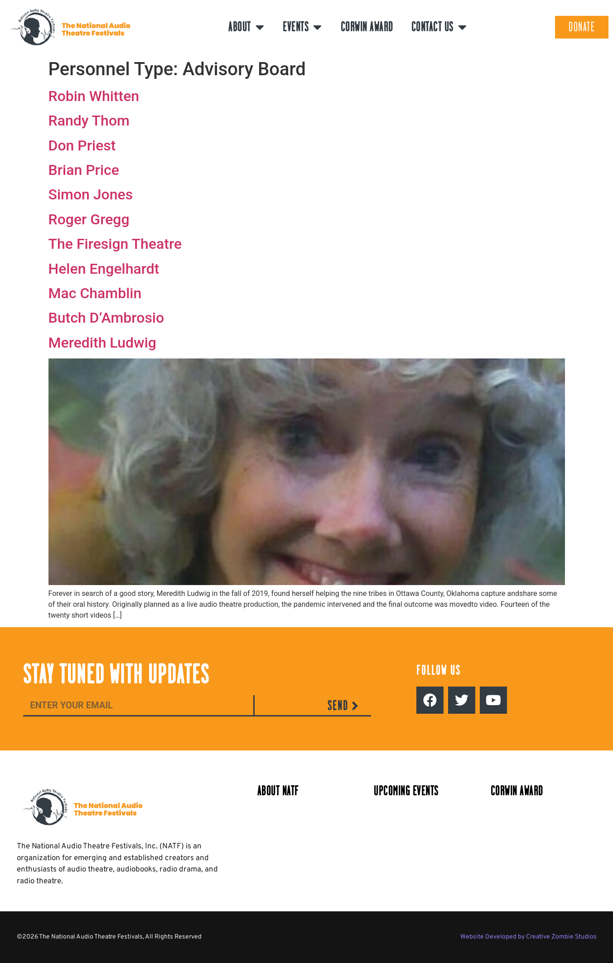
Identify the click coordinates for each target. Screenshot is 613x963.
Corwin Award (367, 26)
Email (32, 690)
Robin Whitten (94, 96)
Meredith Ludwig (102, 342)
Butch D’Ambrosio (106, 317)
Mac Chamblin (95, 293)
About (246, 27)
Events (303, 27)
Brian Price (83, 170)
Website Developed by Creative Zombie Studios (528, 937)
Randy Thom (89, 120)
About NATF (278, 791)
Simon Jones (90, 194)
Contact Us (439, 27)
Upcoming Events (406, 791)
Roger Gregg (89, 219)
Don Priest (82, 145)
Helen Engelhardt (103, 268)
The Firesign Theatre (115, 243)
